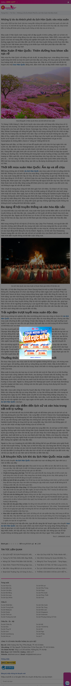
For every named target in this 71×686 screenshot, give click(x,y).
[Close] (49, 321)
